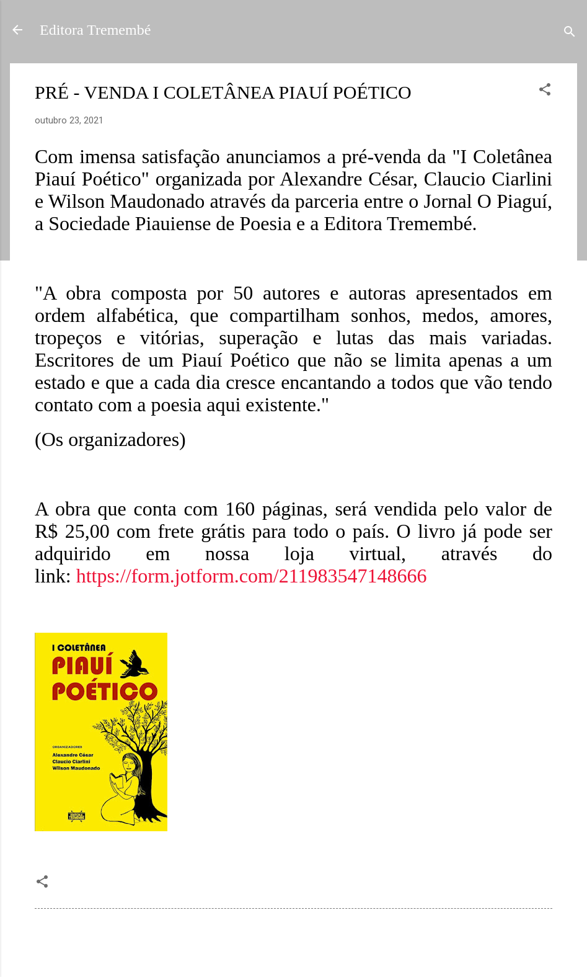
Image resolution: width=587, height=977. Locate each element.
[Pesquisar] (569, 34)
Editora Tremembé (95, 30)
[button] (544, 91)
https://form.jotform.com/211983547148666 (251, 575)
